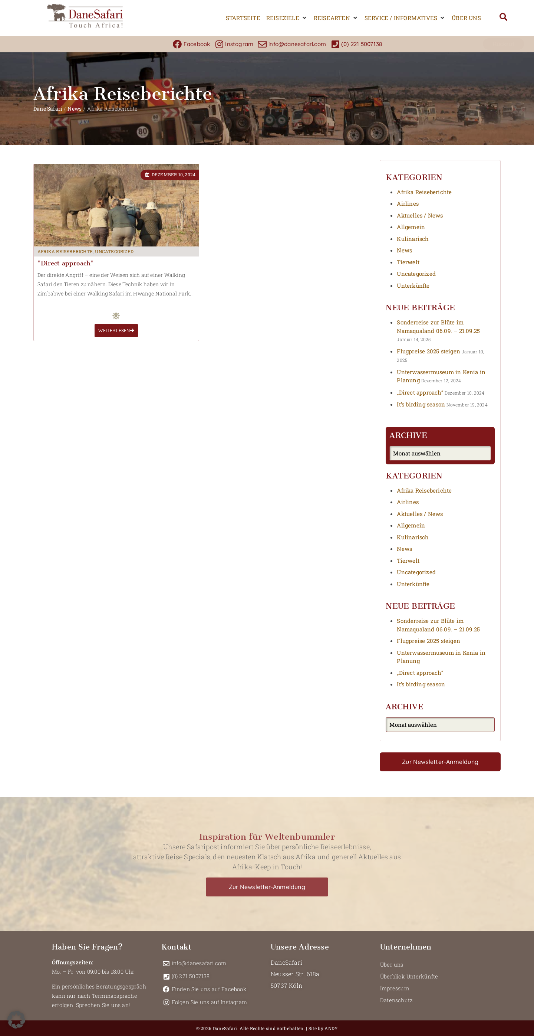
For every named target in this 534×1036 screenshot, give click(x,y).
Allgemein (411, 227)
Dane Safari (47, 108)
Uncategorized (114, 251)
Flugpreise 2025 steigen (428, 351)
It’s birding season (421, 404)
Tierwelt (408, 262)
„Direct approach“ (420, 392)
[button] (287, 18)
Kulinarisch (413, 238)
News (74, 108)
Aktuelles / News (420, 215)
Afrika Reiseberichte (65, 251)
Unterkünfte (413, 285)
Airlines (408, 203)
